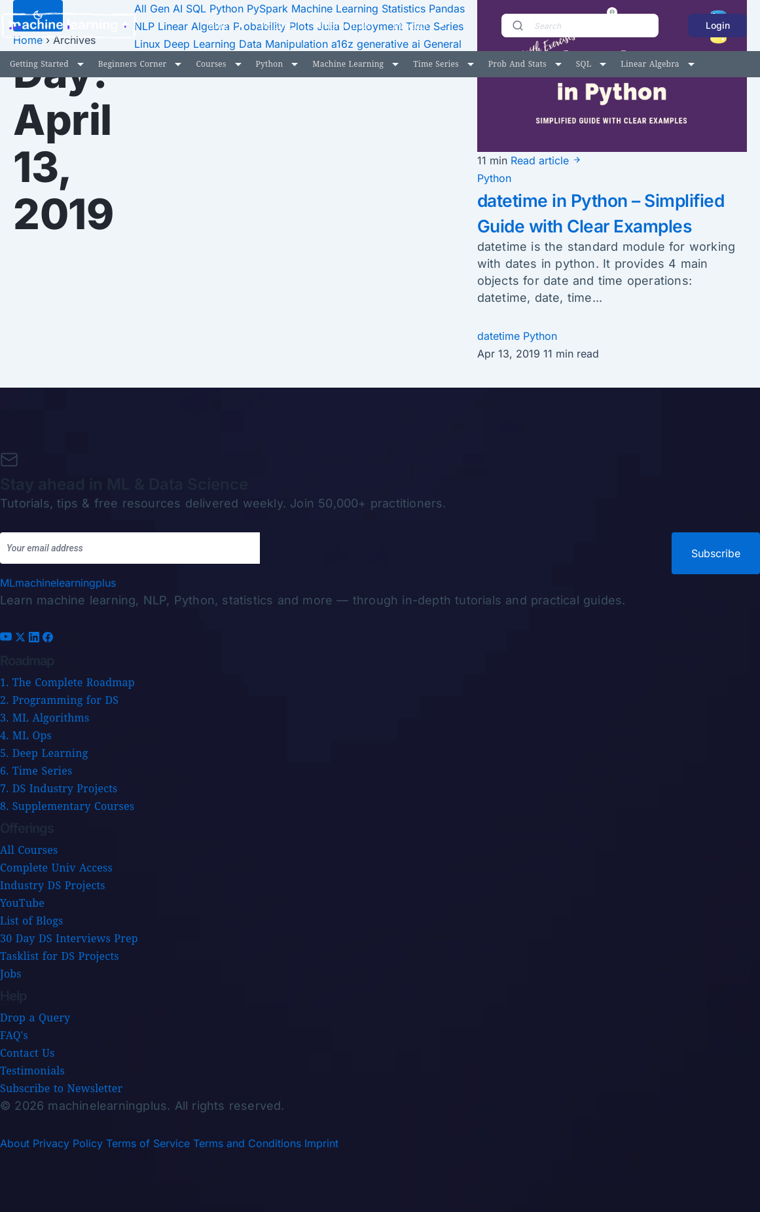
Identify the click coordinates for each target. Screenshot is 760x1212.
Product (411, 25)
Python (269, 63)
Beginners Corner (132, 63)
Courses (211, 63)
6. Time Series (36, 770)
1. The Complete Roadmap (67, 682)
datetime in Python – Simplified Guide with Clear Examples (602, 225)
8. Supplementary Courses (67, 806)
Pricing (276, 25)
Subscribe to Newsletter (61, 1088)
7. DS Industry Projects (58, 788)
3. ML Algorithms (44, 717)
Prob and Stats (517, 63)
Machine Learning (348, 63)
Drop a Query (35, 1017)
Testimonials (342, 25)
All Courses (29, 850)
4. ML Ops (26, 735)
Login (718, 25)
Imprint (321, 1143)
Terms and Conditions (247, 1143)
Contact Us (27, 1053)
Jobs (11, 973)
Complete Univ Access (56, 867)
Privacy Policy (68, 1143)
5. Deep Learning (44, 753)
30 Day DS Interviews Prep (69, 938)
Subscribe (715, 553)
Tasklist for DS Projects (59, 956)
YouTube (22, 903)
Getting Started (39, 63)
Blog (218, 25)
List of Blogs (31, 920)
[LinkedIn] (36, 638)
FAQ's (14, 1035)
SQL (584, 63)
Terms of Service (148, 1143)
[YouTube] (7, 638)
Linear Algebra (650, 63)
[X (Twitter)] (22, 638)
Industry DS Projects (52, 885)
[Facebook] (48, 638)
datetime (500, 361)
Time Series (436, 63)
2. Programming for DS (59, 700)
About (14, 1143)
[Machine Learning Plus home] (58, 582)
